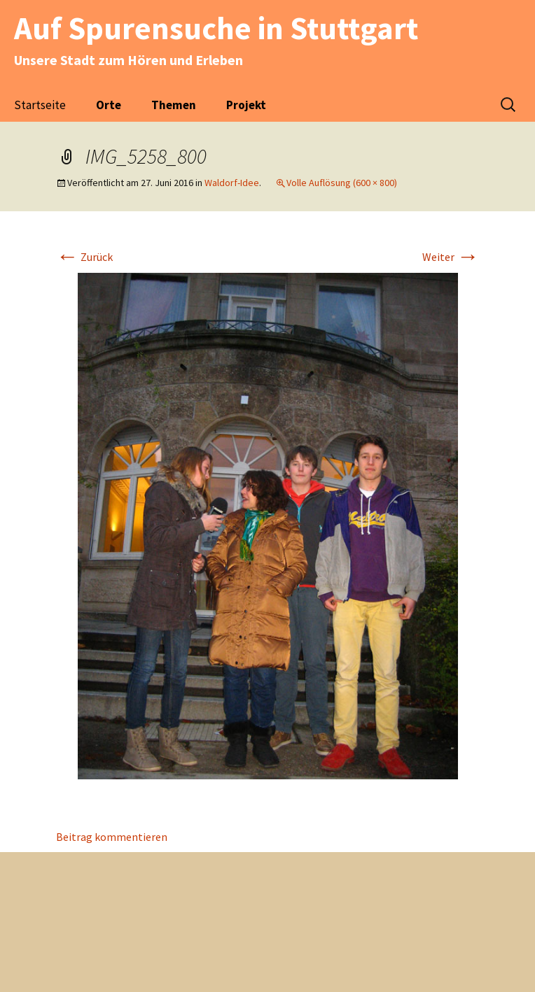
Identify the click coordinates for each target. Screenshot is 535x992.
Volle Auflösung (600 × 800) (341, 182)
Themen (173, 105)
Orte (108, 105)
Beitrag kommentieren (111, 837)
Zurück (84, 257)
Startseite (40, 105)
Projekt (246, 105)
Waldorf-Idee (231, 182)
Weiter (450, 257)
